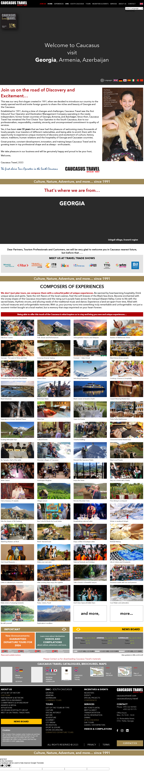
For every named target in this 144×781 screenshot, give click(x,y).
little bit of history (10, 693)
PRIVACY (91, 744)
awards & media (8, 705)
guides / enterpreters (94, 725)
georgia (50, 693)
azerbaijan (51, 698)
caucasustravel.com (126, 695)
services (89, 704)
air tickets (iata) (92, 708)
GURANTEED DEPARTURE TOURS (59, 732)
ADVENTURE (51, 717)
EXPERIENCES (59, 4)
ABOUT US (122, 4)
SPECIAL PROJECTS (92, 698)
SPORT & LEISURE (53, 727)
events (87, 695)
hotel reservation (93, 715)
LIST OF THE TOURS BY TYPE (57, 708)
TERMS (106, 744)
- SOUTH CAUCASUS (74, 4)
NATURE (49, 715)
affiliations (6, 708)
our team (5, 695)
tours (49, 704)
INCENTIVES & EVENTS (100, 4)
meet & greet (90, 710)
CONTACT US (130, 743)
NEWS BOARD (21, 721)
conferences (90, 700)
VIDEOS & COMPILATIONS (98, 729)
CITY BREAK (50, 722)
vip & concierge (91, 720)
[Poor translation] (7, 766)
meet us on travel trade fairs (15, 713)
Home (50, 4)
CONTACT (132, 4)
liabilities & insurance (11, 700)
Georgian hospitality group (14, 710)
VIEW (17, 668)
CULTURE (49, 710)
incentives (89, 693)
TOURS (88, 4)
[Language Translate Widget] (134, 8)
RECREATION (51, 725)
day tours (89, 722)
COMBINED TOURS (53, 700)
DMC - (59, 689)
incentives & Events (96, 689)
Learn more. (20, 741)
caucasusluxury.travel (127, 698)
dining (87, 717)
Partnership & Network (12, 698)
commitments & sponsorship (14, 703)
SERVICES (113, 4)
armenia (49, 695)
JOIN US (43, 4)
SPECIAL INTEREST (53, 713)
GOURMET (50, 720)
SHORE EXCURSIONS (54, 730)
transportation (92, 713)
